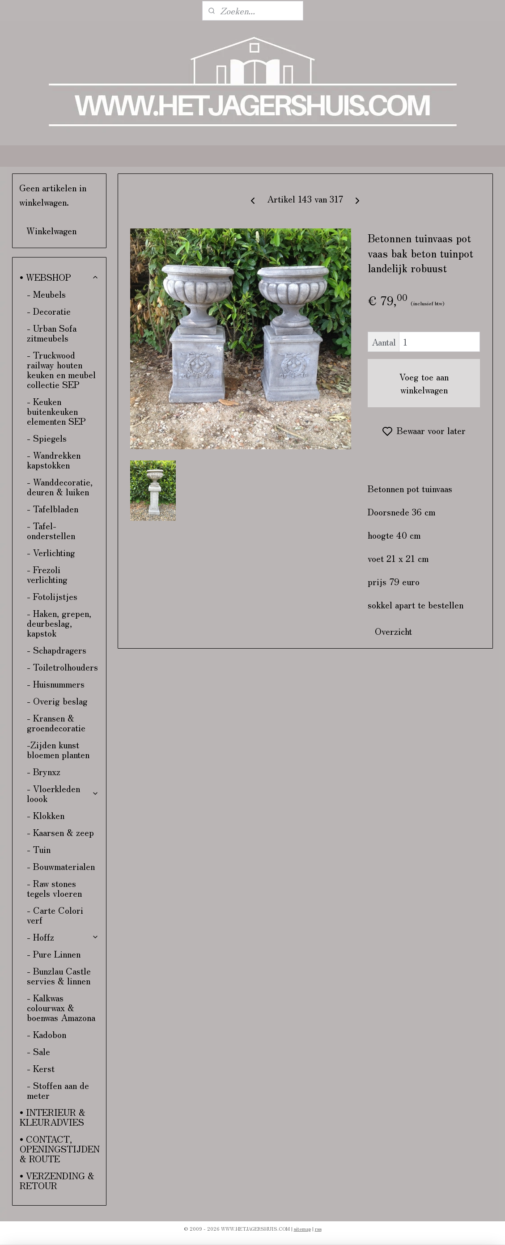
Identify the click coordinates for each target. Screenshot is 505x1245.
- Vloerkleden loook (63, 793)
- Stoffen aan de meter (58, 1090)
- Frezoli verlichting (47, 574)
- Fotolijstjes (52, 596)
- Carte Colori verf (55, 914)
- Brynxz (43, 771)
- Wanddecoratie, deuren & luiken (60, 486)
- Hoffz (63, 936)
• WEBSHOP (59, 276)
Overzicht (393, 631)
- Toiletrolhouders (62, 666)
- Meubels (46, 293)
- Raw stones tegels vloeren (54, 888)
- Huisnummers (56, 683)
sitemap (302, 1228)
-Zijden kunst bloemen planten (58, 749)
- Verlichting (51, 552)
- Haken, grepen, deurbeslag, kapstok (59, 623)
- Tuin (39, 849)
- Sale (38, 1051)
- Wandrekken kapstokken (54, 459)
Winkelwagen (51, 230)
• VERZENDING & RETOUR (57, 1180)
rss (318, 1228)
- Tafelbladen (52, 508)
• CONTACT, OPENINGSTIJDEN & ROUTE (60, 1148)
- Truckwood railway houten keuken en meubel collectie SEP (61, 369)
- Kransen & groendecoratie (56, 722)
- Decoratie (49, 310)
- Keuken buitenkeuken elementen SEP (56, 411)
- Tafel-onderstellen (51, 530)
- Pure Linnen (54, 953)
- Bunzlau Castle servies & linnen (59, 975)
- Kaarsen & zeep (60, 832)
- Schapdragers (56, 649)
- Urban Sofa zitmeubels (51, 332)
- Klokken (45, 815)
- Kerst (41, 1068)
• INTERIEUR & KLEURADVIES (52, 1117)
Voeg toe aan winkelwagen (424, 383)
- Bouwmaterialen (61, 866)
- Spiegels (47, 437)
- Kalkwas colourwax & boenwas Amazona (61, 1007)
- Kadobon (46, 1034)
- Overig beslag (57, 700)
